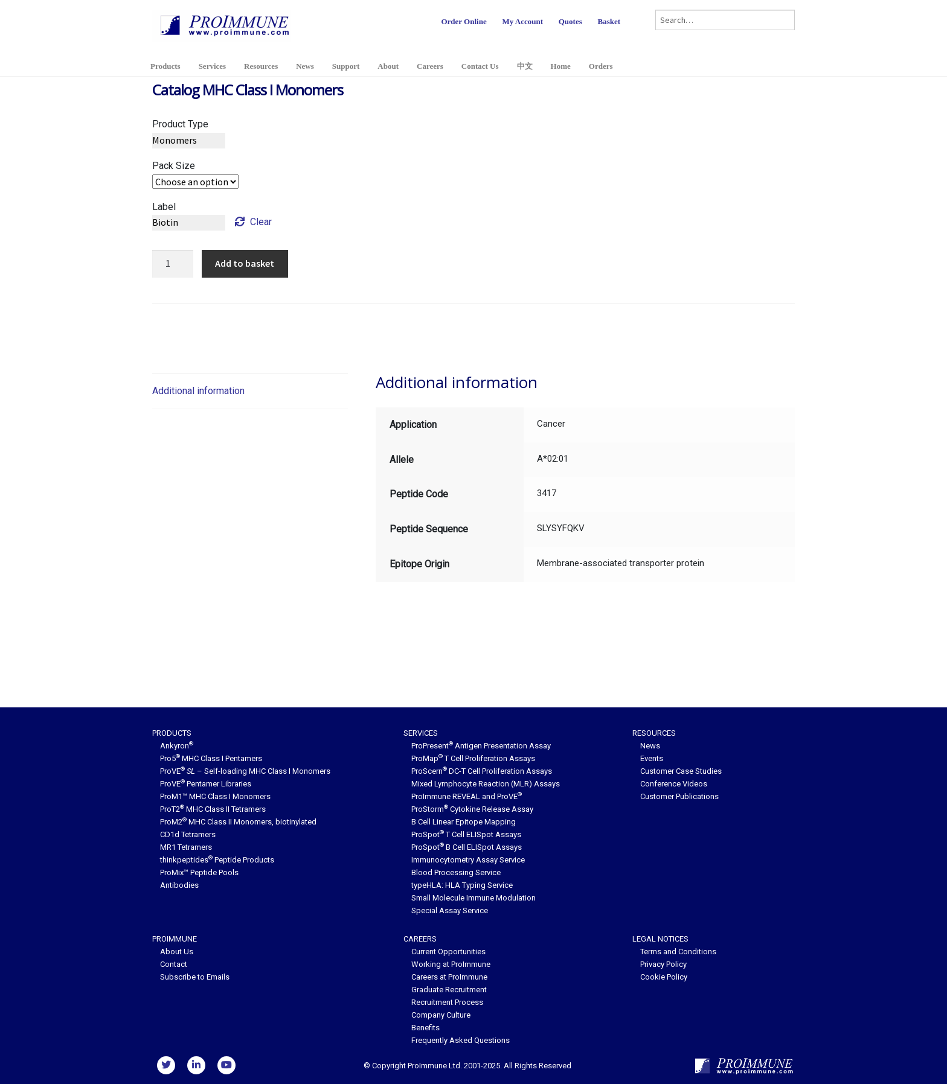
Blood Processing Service (456, 872)
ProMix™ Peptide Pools (199, 872)
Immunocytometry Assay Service (468, 859)
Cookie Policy (663, 976)
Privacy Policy (663, 964)
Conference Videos (673, 783)
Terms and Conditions (678, 951)
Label (164, 206)
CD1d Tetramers (188, 834)
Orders (601, 66)
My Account (522, 21)
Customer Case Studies (681, 771)
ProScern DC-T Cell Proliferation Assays (481, 771)
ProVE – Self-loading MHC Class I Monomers (245, 771)
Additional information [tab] (198, 391)
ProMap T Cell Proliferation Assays (473, 758)
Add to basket (244, 263)
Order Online (463, 21)
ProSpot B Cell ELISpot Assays (466, 847)
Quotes (570, 21)
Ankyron (176, 745)
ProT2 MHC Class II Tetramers (213, 809)
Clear (261, 222)
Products (165, 66)
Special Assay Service (449, 910)
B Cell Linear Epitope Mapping (463, 821)
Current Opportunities (448, 951)
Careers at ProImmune (449, 976)
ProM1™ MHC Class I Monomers (215, 796)
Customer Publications (679, 796)
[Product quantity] (172, 264)
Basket (608, 21)
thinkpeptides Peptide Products (217, 859)
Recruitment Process (447, 1002)
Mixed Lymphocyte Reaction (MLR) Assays (485, 783)
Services (212, 66)
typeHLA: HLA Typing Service (462, 885)
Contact (173, 964)
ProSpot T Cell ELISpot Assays (466, 834)
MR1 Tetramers (186, 847)
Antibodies (179, 885)
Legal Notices (660, 938)
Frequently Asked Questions (460, 1040)
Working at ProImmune (450, 964)
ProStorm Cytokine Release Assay (472, 809)
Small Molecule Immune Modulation (473, 897)
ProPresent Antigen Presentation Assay (481, 745)
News (305, 66)
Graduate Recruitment (449, 989)
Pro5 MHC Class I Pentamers (211, 758)
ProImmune (174, 938)
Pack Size (173, 165)
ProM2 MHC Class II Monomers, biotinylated (238, 821)
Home (561, 66)
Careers (430, 66)
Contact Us (480, 66)
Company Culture (440, 1014)
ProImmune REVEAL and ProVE (466, 796)
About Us (176, 951)
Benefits (425, 1027)
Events (651, 758)
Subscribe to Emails (195, 976)
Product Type (180, 124)
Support (346, 66)
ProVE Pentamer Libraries (205, 783)
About (388, 66)
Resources (261, 66)
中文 (525, 66)
